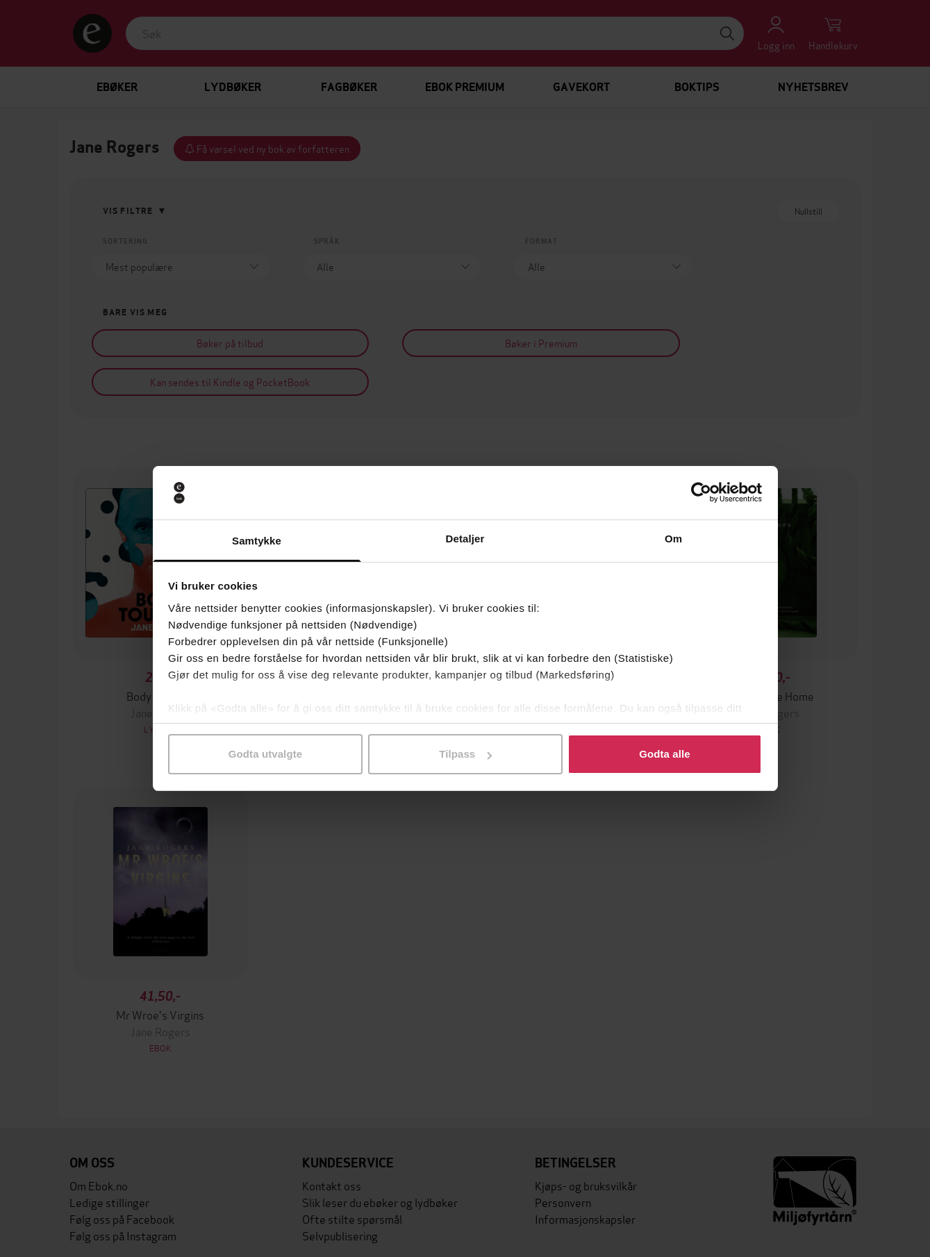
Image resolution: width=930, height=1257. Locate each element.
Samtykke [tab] (256, 541)
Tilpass (465, 754)
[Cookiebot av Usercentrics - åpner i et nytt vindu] (701, 493)
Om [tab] (673, 538)
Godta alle (664, 754)
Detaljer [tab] (465, 538)
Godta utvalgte (265, 754)
